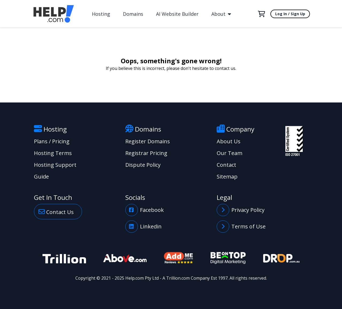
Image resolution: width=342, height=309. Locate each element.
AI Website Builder (177, 14)
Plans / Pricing (51, 141)
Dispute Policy (143, 164)
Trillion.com (178, 278)
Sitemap (227, 176)
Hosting (101, 14)
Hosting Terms (53, 153)
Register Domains (147, 141)
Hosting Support (55, 164)
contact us (225, 68)
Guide (41, 176)
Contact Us (56, 211)
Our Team (229, 153)
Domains (133, 14)
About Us (228, 141)
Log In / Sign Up (290, 13)
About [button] (221, 14)
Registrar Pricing (146, 153)
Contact (226, 164)
